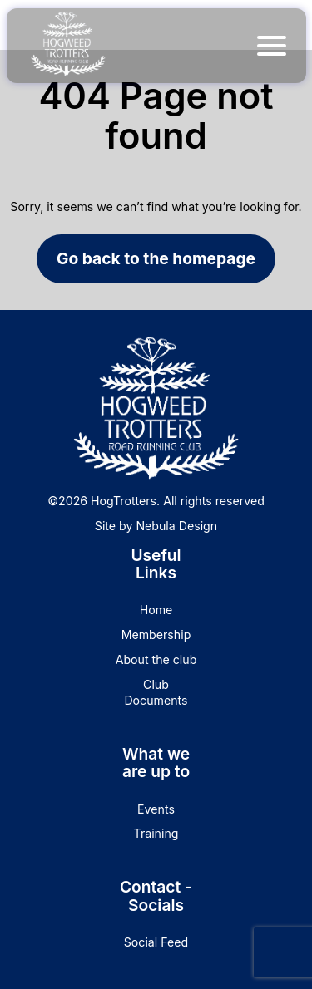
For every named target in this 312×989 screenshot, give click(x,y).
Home (156, 610)
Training (156, 833)
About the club (156, 659)
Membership (156, 634)
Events (156, 809)
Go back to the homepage (156, 258)
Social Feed (156, 942)
